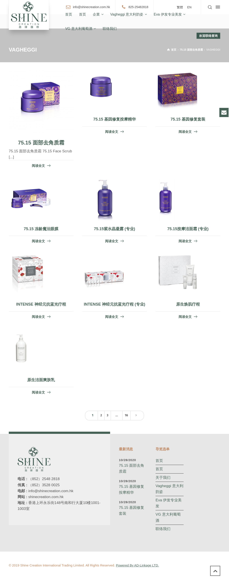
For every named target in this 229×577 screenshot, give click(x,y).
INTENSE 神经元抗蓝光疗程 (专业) (114, 304)
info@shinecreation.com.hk (91, 7)
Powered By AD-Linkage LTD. (137, 565)
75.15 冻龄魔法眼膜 (41, 229)
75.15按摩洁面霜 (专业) (188, 229)
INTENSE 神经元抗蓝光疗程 (41, 304)
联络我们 (163, 529)
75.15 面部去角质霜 (41, 143)
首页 (159, 461)
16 (126, 415)
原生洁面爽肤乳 (41, 380)
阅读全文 (38, 166)
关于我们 (163, 477)
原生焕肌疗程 (188, 304)
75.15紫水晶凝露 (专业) (114, 229)
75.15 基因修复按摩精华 (114, 119)
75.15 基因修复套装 (188, 119)
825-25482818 (138, 7)
